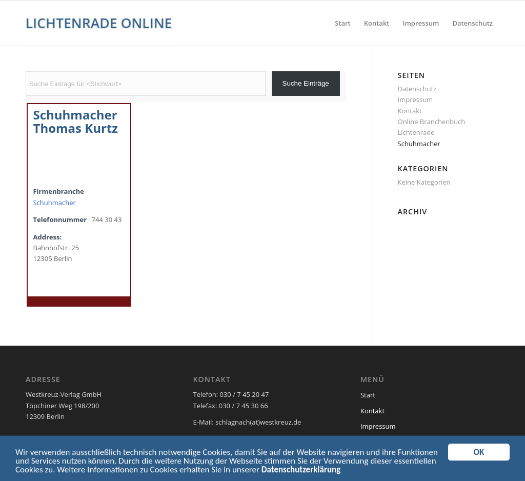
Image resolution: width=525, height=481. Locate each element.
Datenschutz (417, 88)
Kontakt (410, 110)
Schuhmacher (54, 202)
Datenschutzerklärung (300, 472)
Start (367, 394)
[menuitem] (342, 23)
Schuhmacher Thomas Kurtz (75, 121)
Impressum (415, 99)
